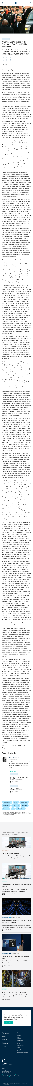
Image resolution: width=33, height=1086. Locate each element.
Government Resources (22, 1052)
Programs (20, 1033)
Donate (4, 1046)
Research (5, 1033)
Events (19, 1035)
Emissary (5, 1036)
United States (15, 805)
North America (6, 805)
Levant (22, 808)
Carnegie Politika (15, 917)
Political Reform (7, 802)
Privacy (19, 1049)
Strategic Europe (15, 953)
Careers (19, 1047)
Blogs (19, 1038)
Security (16, 802)
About (4, 1040)
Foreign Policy (24, 802)
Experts (5, 1043)
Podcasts (20, 1040)
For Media (19, 1050)
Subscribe (8, 1022)
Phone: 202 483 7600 (6, 1071)
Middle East (24, 805)
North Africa (6, 808)
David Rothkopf (6, 64)
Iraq (13, 808)
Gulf (18, 808)
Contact (19, 1043)
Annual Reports (20, 1045)
